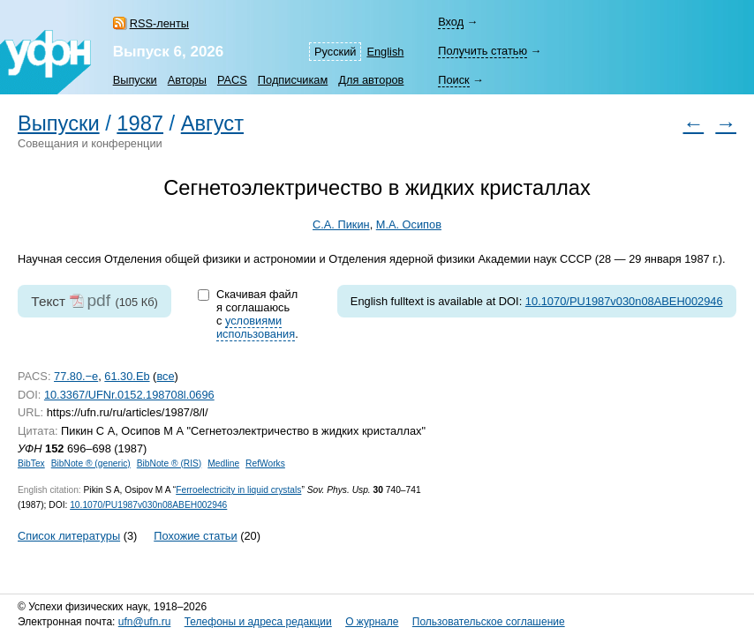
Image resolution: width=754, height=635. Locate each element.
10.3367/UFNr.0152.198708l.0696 (129, 394)
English (384, 51)
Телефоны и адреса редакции (258, 622)
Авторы (187, 79)
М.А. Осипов (408, 224)
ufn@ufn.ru (144, 622)
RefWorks (265, 463)
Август (212, 123)
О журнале (371, 622)
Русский (335, 51)
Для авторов (370, 79)
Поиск (453, 79)
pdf (98, 300)
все (165, 376)
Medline (223, 463)
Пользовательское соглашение (488, 622)
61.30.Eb (126, 376)
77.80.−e (76, 376)
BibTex (31, 463)
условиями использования (255, 327)
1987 (140, 123)
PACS (232, 79)
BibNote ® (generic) (91, 463)
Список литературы (69, 535)
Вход (451, 21)
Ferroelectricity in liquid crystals (238, 490)
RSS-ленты (159, 23)
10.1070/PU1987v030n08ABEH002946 (624, 301)
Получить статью (482, 50)
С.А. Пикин (341, 224)
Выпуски (135, 79)
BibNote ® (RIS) (169, 463)
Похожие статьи (195, 535)
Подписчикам (293, 79)
